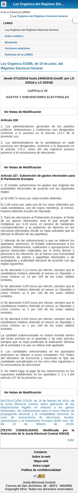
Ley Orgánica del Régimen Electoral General (31, 29)
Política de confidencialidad (41, 470)
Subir (70, 440)
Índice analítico (14, 36)
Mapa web (41, 461)
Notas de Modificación (22, 111)
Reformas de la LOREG (19, 54)
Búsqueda (11, 42)
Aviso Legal (41, 465)
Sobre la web (41, 456)
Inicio (15, 12)
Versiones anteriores (17, 48)
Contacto (40, 452)
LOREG (25, 12)
